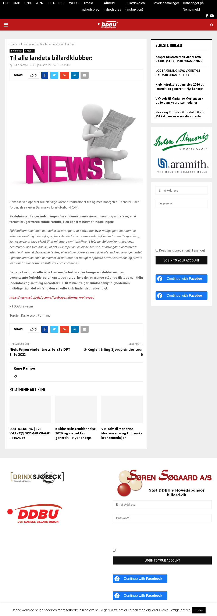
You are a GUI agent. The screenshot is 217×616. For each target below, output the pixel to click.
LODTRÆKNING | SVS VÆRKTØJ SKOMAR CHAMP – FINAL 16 (30, 433)
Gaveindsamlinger (166, 3)
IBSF (61, 3)
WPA (39, 3)
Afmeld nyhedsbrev (112, 6)
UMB (16, 3)
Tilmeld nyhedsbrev (90, 6)
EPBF (28, 3)
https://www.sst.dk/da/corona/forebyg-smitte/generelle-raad (52, 297)
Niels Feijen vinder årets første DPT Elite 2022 (40, 352)
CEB (6, 3)
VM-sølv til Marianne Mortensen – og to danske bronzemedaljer (122, 433)
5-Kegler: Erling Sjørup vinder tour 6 (113, 352)
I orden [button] (199, 610)
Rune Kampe (20, 65)
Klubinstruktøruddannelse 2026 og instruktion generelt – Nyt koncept (75, 433)
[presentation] (173, 231)
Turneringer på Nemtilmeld (193, 6)
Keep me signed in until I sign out (180, 250)
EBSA (50, 3)
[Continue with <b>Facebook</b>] (181, 278)
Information (16, 51)
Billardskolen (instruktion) (135, 6)
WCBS (73, 3)
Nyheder (29, 51)
